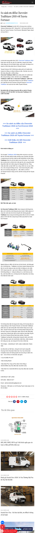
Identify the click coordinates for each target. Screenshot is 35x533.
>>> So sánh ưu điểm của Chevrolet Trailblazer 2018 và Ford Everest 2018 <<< (17, 126)
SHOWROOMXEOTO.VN (12, 23)
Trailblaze (30, 80)
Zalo (2, 522)
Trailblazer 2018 (12, 154)
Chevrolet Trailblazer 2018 (26, 60)
